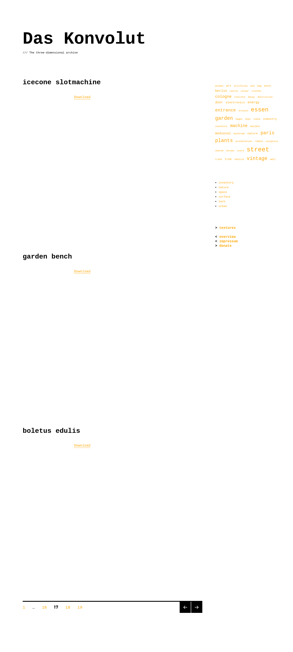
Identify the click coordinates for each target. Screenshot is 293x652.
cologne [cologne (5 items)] (223, 96)
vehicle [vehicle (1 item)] (239, 159)
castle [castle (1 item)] (234, 91)
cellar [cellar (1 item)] (245, 91)
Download (82, 97)
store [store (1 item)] (240, 151)
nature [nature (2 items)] (252, 134)
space (223, 191)
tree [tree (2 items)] (228, 159)
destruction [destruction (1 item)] (264, 97)
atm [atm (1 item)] (252, 85)
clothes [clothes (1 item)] (256, 91)
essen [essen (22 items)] (259, 110)
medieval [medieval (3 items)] (223, 134)
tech (222, 200)
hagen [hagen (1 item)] (239, 119)
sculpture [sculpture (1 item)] (272, 141)
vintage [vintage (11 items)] (257, 158)
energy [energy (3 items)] (253, 102)
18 (69, 606)
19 (81, 606)
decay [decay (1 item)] (251, 97)
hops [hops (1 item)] (248, 119)
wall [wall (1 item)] (273, 159)
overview (227, 235)
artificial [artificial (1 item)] (241, 85)
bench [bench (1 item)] (267, 85)
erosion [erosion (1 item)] (243, 111)
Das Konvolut (84, 39)
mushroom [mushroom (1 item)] (239, 134)
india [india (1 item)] (256, 119)
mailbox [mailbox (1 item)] (255, 126)
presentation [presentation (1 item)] (244, 141)
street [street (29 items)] (258, 149)
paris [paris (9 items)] (267, 133)
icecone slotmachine (62, 82)
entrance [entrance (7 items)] (225, 110)
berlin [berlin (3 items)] (221, 91)
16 (46, 606)
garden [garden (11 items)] (224, 118)
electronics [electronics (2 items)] (235, 102)
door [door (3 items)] (219, 102)
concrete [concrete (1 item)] (239, 97)
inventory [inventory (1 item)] (221, 126)
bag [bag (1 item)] (259, 85)
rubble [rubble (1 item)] (259, 141)
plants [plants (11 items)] (224, 140)
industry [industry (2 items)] (270, 119)
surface (224, 196)
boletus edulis (51, 430)
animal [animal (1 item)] (219, 85)
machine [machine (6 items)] (238, 126)
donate (225, 244)
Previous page (185, 611)
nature (224, 187)
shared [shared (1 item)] (219, 151)
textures (227, 226)
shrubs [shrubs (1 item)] (230, 151)
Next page (196, 611)
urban (223, 205)
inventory (226, 182)
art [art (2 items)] (228, 86)
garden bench (47, 256)
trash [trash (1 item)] (218, 159)
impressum (228, 240)
